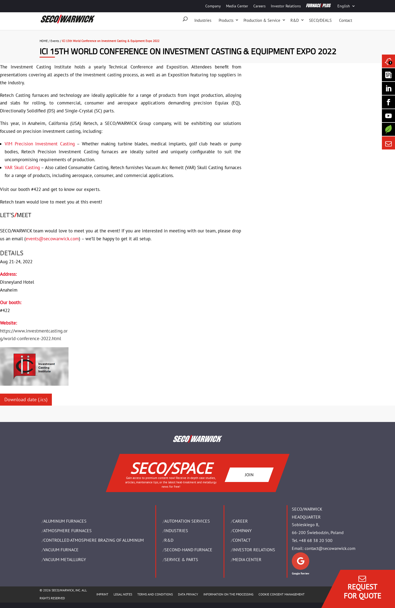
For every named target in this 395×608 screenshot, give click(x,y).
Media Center (237, 6)
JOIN (249, 474)
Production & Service (261, 20)
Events (55, 41)
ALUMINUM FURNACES (65, 521)
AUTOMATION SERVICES (187, 521)
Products (226, 20)
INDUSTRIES (176, 530)
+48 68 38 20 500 (315, 540)
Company (213, 6)
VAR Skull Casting (22, 167)
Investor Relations (286, 6)
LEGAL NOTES (123, 594)
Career (240, 521)
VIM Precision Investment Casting (40, 144)
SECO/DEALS (320, 20)
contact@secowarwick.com (330, 548)
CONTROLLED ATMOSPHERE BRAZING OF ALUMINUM (93, 540)
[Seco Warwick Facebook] (388, 102)
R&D (294, 20)
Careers (259, 6)
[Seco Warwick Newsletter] (388, 74)
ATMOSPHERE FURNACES (67, 530)
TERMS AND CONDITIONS (155, 594)
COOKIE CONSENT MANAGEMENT (282, 594)
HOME (44, 41)
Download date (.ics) (25, 399)
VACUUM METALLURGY (64, 559)
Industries (202, 20)
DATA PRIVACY (188, 594)
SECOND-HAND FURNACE (188, 549)
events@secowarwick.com (52, 239)
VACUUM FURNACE (61, 549)
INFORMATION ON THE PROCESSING (228, 594)
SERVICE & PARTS (181, 559)
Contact (345, 20)
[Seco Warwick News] (388, 61)
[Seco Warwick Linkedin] (388, 88)
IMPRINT (102, 594)
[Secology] (388, 129)
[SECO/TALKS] (388, 115)
